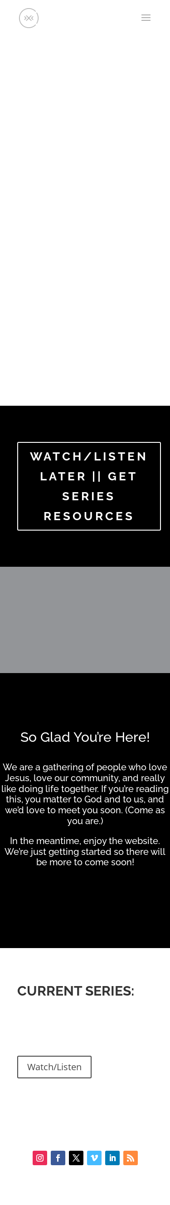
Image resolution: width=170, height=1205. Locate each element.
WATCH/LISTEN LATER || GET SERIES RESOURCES (89, 486)
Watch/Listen (54, 1067)
